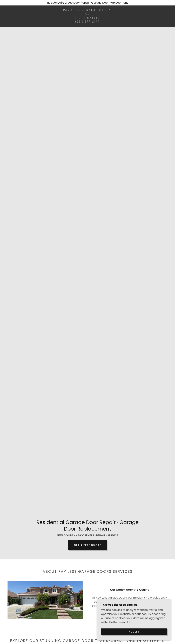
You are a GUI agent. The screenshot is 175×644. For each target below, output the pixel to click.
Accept (136, 631)
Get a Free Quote (87, 545)
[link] (88, 22)
